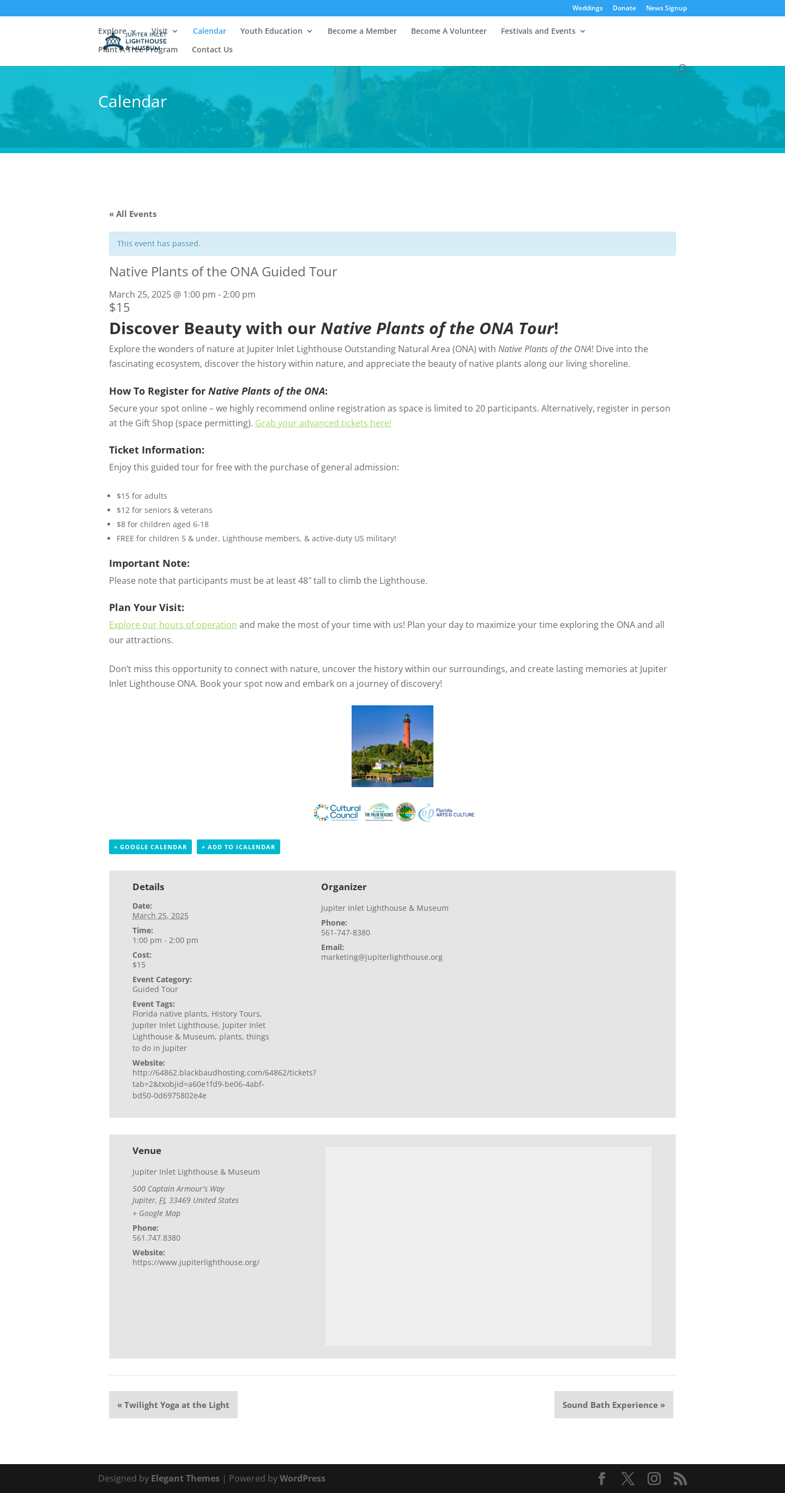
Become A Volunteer (449, 31)
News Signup (666, 9)
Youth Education (271, 31)
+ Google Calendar (150, 847)
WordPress (302, 1478)
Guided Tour (155, 989)
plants (230, 1036)
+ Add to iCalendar (238, 847)
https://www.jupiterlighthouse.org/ (195, 1262)
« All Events (132, 213)
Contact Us (212, 50)
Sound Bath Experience (614, 1404)
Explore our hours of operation (173, 625)
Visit (160, 31)
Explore (112, 31)
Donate (624, 9)
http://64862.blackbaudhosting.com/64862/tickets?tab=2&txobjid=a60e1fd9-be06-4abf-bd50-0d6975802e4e (224, 1084)
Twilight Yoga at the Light (173, 1404)
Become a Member (362, 31)
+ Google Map (156, 1213)
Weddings (587, 9)
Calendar (209, 31)
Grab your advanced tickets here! (323, 423)
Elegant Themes (185, 1478)
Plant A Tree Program (138, 50)
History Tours (236, 1013)
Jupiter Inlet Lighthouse (175, 1025)
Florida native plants (169, 1013)
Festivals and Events (538, 31)
